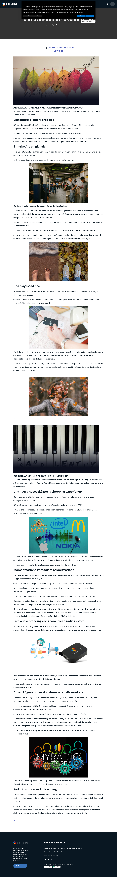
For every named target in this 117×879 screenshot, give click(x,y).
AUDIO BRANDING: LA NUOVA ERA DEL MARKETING (41, 476)
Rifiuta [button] (80, 16)
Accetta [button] (90, 16)
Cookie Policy (57, 866)
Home (43, 25)
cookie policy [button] (72, 7)
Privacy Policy (49, 866)
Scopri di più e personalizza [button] (32, 16)
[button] (107, 4)
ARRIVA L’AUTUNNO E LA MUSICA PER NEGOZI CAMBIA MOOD (47, 107)
